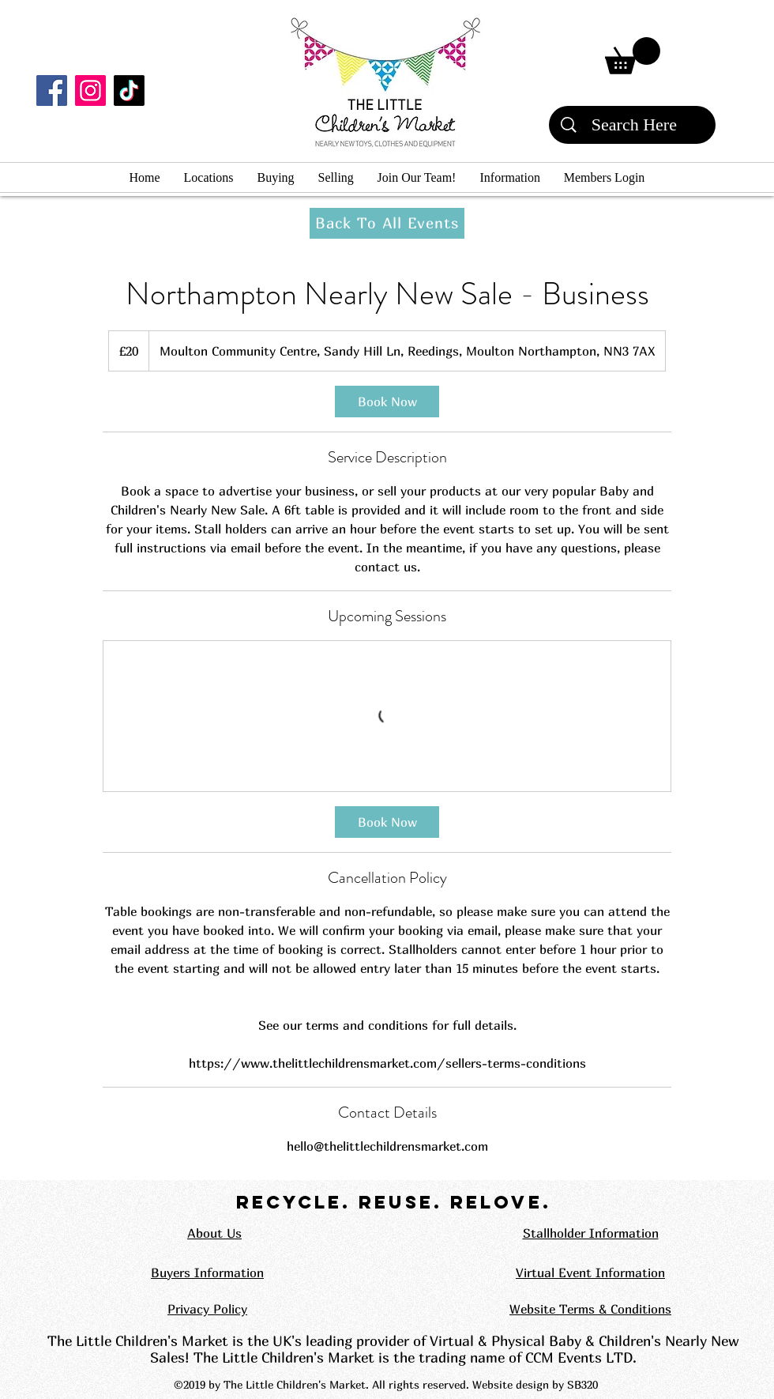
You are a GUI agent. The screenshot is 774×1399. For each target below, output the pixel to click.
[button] (632, 55)
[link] (387, 401)
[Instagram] (90, 90)
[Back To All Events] (387, 223)
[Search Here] (634, 125)
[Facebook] (51, 90)
